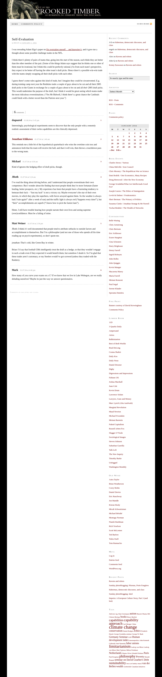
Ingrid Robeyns (115, 254)
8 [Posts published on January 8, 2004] (129, 136)
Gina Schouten (115, 242)
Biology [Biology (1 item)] (117, 617)
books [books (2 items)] (124, 616)
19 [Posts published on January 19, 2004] (112, 143)
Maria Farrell (114, 276)
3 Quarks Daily (115, 326)
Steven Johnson (115, 441)
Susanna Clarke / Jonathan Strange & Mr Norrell (129, 203)
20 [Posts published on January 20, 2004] (118, 143)
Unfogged (113, 462)
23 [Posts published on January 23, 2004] (135, 143)
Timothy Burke (115, 458)
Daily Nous (113, 360)
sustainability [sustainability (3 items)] (117, 663)
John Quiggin (114, 263)
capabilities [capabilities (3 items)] (116, 620)
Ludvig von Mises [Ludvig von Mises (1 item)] (137, 647)
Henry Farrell (114, 250)
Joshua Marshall (115, 382)
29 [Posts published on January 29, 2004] (129, 147)
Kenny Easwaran (116, 65)
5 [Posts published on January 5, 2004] (112, 136)
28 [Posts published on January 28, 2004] (123, 147)
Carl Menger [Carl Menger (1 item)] (127, 624)
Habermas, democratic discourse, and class (126, 589)
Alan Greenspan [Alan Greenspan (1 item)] (123, 614)
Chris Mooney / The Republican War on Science (129, 171)
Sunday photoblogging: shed (121, 594)
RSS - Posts (114, 100)
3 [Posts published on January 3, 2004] (140, 133)
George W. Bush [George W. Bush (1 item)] (137, 634)
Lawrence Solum (116, 394)
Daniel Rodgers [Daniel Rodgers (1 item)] (128, 631)
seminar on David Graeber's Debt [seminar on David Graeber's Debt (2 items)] (132, 659)
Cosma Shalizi (115, 352)
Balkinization (114, 339)
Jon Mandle (114, 500)
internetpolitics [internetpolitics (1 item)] (134, 640)
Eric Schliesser (115, 233)
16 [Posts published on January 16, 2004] (135, 140)
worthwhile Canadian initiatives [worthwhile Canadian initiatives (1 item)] (134, 667)
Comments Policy (116, 309)
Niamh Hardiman (116, 522)
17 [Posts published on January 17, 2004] (140, 140)
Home (15, 24)
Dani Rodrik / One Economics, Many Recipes (128, 175)
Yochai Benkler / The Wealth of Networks (126, 208)
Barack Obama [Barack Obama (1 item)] (142, 614)
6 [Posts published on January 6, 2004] (117, 136)
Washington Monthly (117, 467)
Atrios (111, 335)
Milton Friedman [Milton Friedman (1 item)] (132, 650)
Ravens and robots (123, 56)
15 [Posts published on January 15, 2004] (129, 140)
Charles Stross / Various (119, 162)
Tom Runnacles (115, 543)
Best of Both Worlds (117, 343)
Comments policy (31, 24)
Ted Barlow (114, 534)
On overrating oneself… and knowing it (64, 49)
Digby (111, 369)
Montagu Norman (116, 517)
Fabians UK (114, 377)
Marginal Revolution (117, 407)
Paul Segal (113, 284)
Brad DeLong (114, 348)
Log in (111, 556)
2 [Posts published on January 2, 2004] (134, 133)
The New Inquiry (116, 454)
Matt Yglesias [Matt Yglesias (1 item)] (121, 650)
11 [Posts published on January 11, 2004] (146, 136)
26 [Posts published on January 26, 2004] (112, 147)
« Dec (112, 150)
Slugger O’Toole (116, 433)
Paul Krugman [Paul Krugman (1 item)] (114, 657)
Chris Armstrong (116, 225)
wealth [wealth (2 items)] (119, 666)
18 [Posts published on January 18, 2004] (146, 140)
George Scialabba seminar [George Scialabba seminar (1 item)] (123, 634)
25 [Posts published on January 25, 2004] (146, 143)
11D (110, 322)
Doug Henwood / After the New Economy (126, 180)
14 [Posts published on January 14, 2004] (123, 140)
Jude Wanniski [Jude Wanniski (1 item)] (121, 643)
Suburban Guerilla (116, 445)
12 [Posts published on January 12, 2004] (112, 140)
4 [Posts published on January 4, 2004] (146, 133)
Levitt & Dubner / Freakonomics (122, 195)
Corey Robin (114, 488)
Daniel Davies (115, 492)
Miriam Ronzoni (116, 280)
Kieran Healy (114, 505)
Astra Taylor (114, 479)
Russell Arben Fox (116, 428)
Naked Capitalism (116, 424)
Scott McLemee (115, 530)
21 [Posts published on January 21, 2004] (123, 143)
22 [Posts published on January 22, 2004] (129, 143)
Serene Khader (115, 288)
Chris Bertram (115, 229)
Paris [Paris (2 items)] (146, 653)
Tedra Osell (113, 539)
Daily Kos (113, 356)
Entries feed (114, 560)
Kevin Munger (115, 267)
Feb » (118, 150)
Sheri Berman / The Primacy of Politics (125, 199)
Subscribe (143, 24)
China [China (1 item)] (134, 624)
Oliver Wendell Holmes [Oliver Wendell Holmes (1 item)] (135, 653)
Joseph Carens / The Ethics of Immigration (126, 191)
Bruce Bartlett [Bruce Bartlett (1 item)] (132, 617)
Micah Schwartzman (117, 509)
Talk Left (113, 450)
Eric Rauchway (115, 496)
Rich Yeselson (115, 526)
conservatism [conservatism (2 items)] (116, 630)
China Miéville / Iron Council (121, 167)
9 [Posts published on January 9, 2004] (134, 136)
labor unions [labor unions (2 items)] (132, 643)
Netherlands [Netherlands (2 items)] (115, 653)
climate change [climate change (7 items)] (123, 627)
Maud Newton (115, 411)
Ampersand (113, 331)
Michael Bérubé (115, 513)
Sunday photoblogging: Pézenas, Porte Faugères (129, 585)
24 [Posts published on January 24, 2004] (140, 143)
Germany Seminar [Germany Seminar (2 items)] (118, 637)
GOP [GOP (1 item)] (130, 637)
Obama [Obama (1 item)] (124, 653)
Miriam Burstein (116, 420)
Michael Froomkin (116, 416)
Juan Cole (113, 386)
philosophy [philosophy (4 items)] (127, 656)
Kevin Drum (114, 390)
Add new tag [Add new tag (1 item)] (113, 614)
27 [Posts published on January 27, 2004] (118, 147)
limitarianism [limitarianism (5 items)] (120, 646)
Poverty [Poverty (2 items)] (140, 656)
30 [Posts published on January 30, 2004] (135, 147)
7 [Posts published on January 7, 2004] (123, 136)
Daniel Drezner (115, 365)
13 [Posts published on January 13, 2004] (118, 140)
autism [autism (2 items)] (133, 613)
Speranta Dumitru (116, 293)
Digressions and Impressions (121, 373)
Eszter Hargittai (115, 237)
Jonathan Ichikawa (22, 139)
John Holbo (113, 259)
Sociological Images (117, 437)
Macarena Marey (116, 271)
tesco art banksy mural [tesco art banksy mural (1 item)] (134, 663)
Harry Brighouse (116, 246)
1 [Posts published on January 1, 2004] (129, 133)
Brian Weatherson (116, 484)
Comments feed (115, 564)
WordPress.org (115, 568)
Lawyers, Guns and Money (120, 399)
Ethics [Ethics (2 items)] (137, 630)
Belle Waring (114, 220)
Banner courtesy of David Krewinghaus (125, 305)
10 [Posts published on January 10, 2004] (140, 136)
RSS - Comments (116, 104)
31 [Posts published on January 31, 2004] (140, 147)
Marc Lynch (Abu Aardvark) (121, 403)
